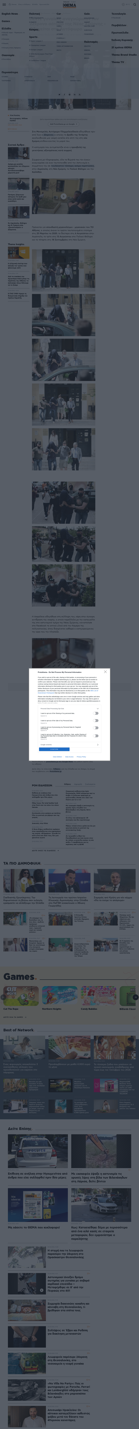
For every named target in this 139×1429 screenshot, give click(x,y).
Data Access (69, 757)
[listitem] (69, 709)
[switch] (95, 713)
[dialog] (69, 714)
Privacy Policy (81, 757)
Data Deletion (57, 757)
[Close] (106, 672)
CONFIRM (54, 749)
